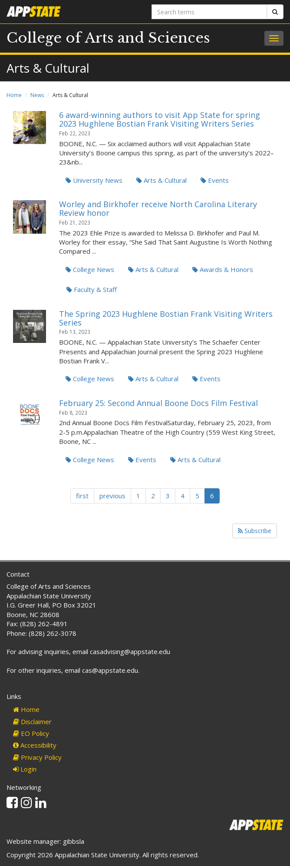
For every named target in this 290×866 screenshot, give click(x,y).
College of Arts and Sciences (108, 38)
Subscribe (254, 531)
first (82, 495)
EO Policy (31, 733)
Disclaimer (32, 721)
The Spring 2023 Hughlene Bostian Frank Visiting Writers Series (166, 318)
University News (94, 180)
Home (14, 95)
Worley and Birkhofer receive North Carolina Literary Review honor (158, 208)
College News (90, 269)
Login (24, 769)
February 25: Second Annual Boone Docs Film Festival (158, 403)
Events (215, 180)
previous (112, 495)
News (37, 95)
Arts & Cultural (161, 180)
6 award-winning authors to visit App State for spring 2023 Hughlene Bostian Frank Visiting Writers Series (159, 119)
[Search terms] (209, 11)
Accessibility (34, 745)
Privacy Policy (37, 757)
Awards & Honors (222, 269)
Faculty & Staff (91, 289)
